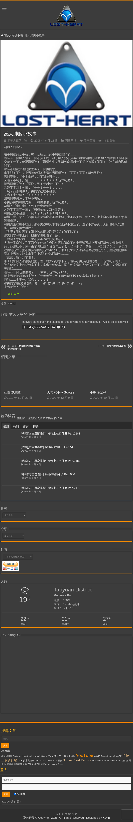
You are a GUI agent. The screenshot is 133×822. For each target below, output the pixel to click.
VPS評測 (38, 764)
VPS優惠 (57, 760)
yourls (119, 760)
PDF (20, 760)
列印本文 (14, 294)
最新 (6, 426)
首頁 (5, 35)
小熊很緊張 (98, 392)
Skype (44, 756)
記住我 (20, 794)
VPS (42, 760)
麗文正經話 (69, 756)
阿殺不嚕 (17, 35)
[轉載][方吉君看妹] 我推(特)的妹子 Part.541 (48, 447)
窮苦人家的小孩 (17, 140)
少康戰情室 (28, 760)
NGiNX (48, 760)
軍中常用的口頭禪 (116, 345)
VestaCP (117, 756)
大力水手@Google (60, 392)
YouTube (84, 755)
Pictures (47, 764)
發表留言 (89, 140)
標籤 (36, 426)
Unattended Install (31, 756)
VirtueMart (53, 756)
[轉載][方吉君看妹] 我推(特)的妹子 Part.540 (48, 474)
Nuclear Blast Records (77, 760)
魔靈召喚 (8, 764)
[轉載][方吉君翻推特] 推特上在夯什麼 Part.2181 (50, 433)
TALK (30, 764)
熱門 (16, 426)
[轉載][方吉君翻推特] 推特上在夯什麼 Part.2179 (50, 488)
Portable (96, 760)
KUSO (12, 304)
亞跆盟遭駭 (12, 392)
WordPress (57, 764)
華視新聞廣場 (20, 764)
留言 (26, 426)
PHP (37, 760)
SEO (112, 760)
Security (105, 760)
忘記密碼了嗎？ (12, 801)
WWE (97, 756)
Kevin (106, 817)
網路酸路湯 (6, 756)
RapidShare (106, 756)
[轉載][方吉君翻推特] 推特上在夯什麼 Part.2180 (50, 460)
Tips (61, 756)
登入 (37, 418)
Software (17, 756)
